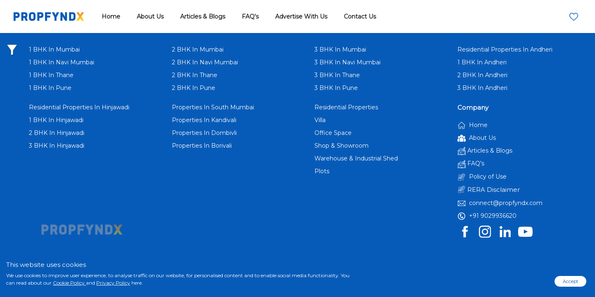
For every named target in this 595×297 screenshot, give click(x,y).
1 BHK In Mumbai (54, 49)
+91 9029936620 (486, 216)
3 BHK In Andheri (482, 88)
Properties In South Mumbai (213, 107)
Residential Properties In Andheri (504, 49)
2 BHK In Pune (193, 88)
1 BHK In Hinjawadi (56, 120)
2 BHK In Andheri (482, 75)
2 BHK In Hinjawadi (56, 133)
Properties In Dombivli (204, 133)
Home (111, 16)
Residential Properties (346, 107)
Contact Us (360, 16)
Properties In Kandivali (204, 120)
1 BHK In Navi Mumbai (61, 62)
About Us (150, 16)
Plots (321, 171)
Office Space (333, 133)
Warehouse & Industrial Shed (356, 158)
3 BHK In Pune (336, 88)
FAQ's (250, 16)
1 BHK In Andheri (482, 62)
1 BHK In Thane (51, 75)
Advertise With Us (301, 16)
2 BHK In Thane (194, 75)
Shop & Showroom (341, 145)
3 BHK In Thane (337, 75)
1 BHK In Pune (50, 88)
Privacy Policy (113, 283)
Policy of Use (482, 177)
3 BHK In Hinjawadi (56, 145)
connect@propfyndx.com (500, 203)
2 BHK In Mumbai (198, 49)
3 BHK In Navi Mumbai (347, 62)
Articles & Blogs (202, 16)
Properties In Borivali (202, 145)
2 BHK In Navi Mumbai (205, 62)
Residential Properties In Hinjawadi (79, 107)
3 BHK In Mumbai (340, 49)
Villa (320, 120)
